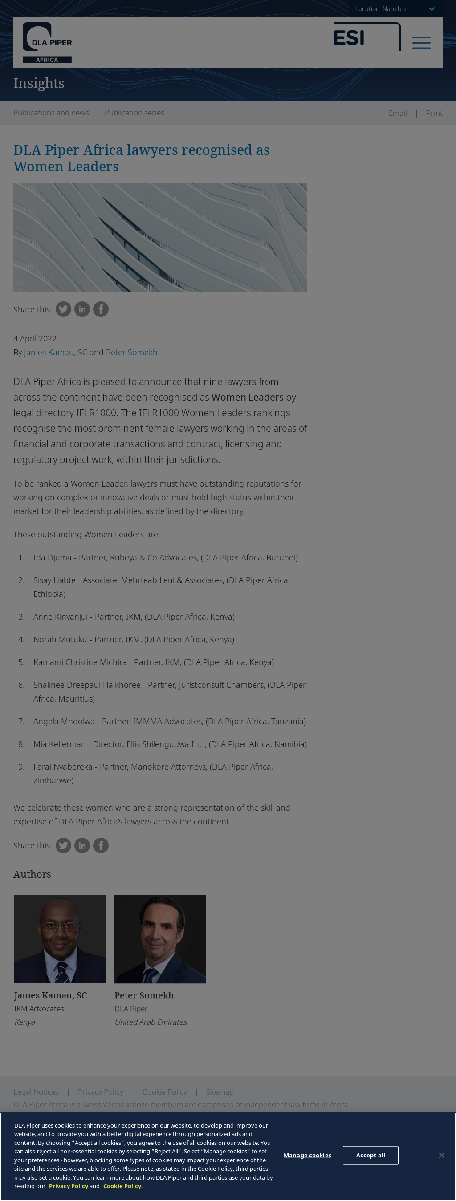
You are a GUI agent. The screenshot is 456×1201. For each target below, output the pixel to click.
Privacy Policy (68, 1186)
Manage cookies (307, 1155)
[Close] (442, 1155)
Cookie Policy (122, 1186)
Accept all (370, 1155)
